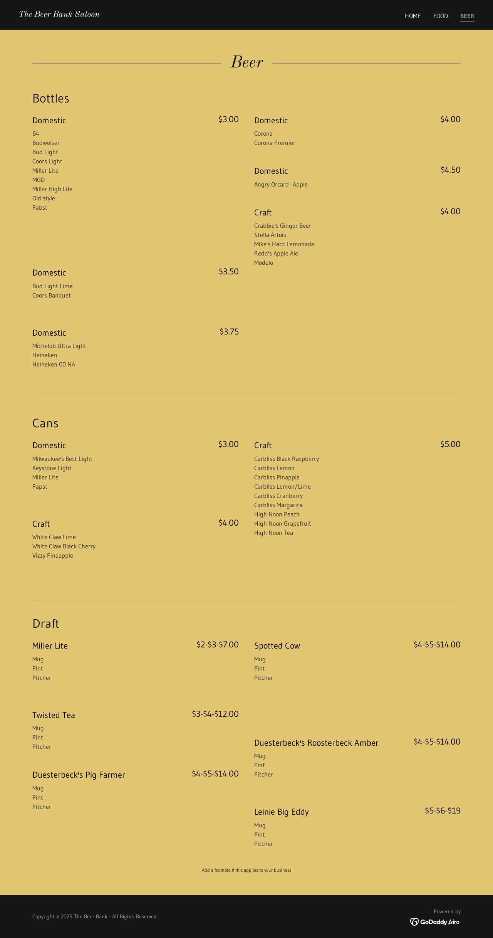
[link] (59, 14)
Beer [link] (467, 16)
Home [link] (413, 16)
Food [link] (440, 16)
